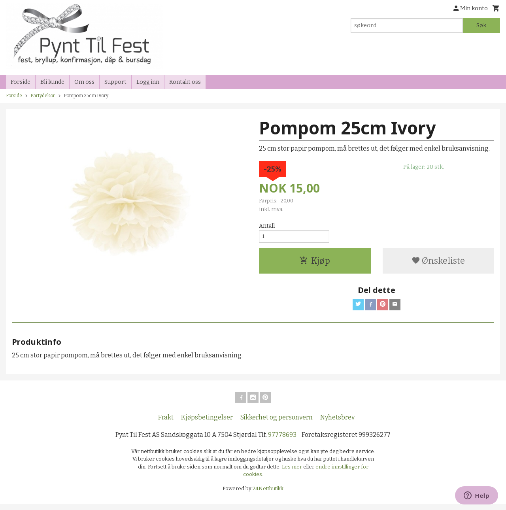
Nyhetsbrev (337, 423)
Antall (267, 226)
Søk (481, 25)
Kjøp (314, 263)
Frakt (166, 423)
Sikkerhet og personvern (276, 423)
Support (115, 82)
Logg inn (147, 82)
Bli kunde (52, 82)
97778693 (282, 440)
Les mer (292, 472)
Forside (20, 82)
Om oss (84, 82)
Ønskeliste (438, 263)
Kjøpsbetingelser (207, 423)
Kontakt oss (185, 82)
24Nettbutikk (268, 494)
